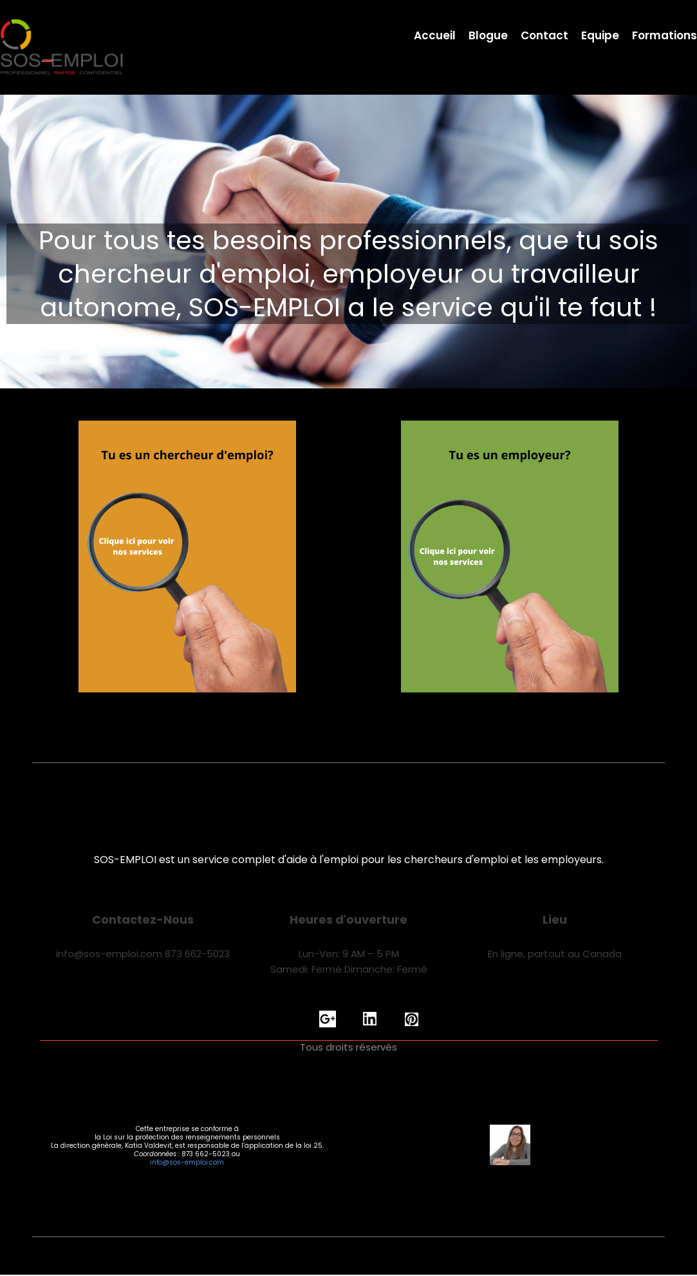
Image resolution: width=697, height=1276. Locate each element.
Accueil (435, 36)
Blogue (488, 36)
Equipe (600, 36)
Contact (544, 36)
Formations (664, 36)
